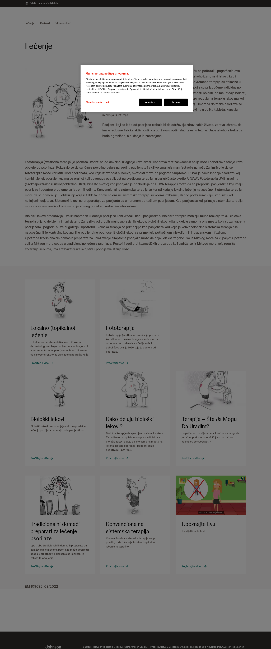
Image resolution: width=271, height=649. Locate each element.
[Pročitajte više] (42, 363)
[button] (61, 108)
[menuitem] (31, 23)
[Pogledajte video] (194, 566)
